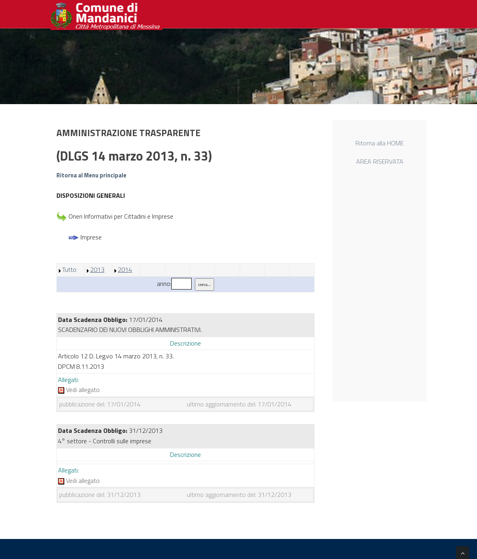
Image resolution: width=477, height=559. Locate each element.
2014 (125, 269)
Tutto (69, 269)
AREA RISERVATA (379, 162)
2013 (97, 269)
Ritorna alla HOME (379, 144)
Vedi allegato (79, 389)
